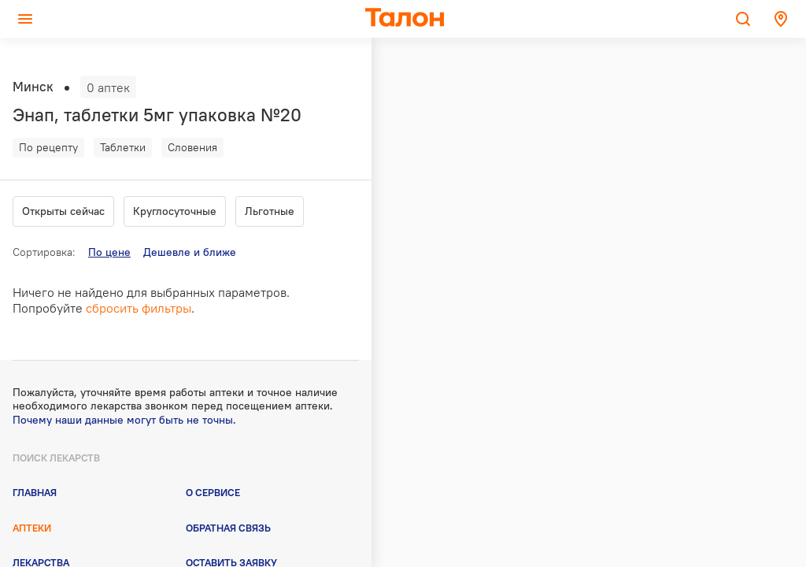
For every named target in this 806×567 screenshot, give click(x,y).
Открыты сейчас (63, 211)
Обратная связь (228, 527)
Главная (35, 492)
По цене (109, 252)
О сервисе (213, 492)
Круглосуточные (174, 211)
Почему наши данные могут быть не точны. (124, 420)
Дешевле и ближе (189, 252)
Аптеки (32, 527)
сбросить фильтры (138, 308)
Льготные (269, 211)
